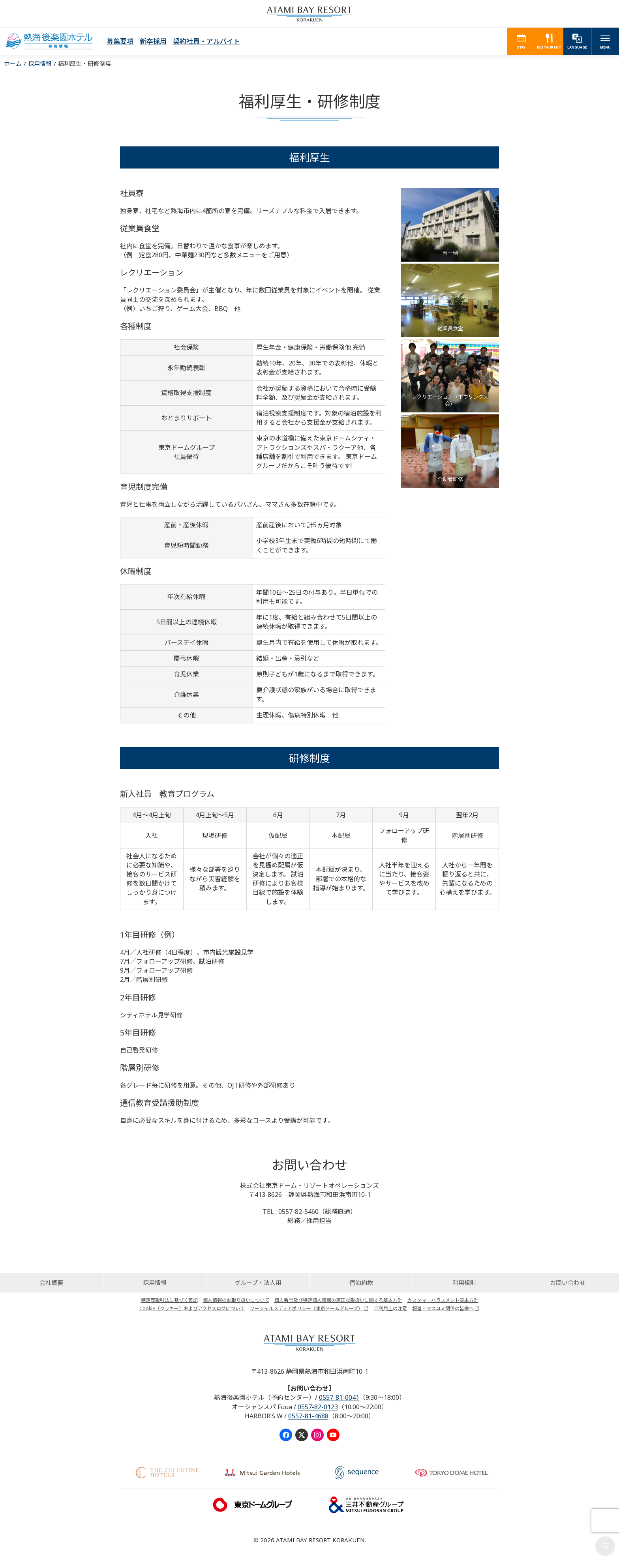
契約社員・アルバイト (206, 41)
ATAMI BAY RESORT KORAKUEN (309, 14)
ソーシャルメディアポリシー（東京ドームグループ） (306, 1308)
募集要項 (120, 41)
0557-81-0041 (339, 1397)
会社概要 (51, 1283)
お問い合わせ (567, 1283)
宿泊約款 (361, 1283)
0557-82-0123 (318, 1407)
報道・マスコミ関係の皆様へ (443, 1308)
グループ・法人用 (257, 1283)
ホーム (13, 63)
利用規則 (464, 1283)
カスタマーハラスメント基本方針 (442, 1300)
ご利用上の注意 (390, 1308)
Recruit (49, 41)
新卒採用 (153, 41)
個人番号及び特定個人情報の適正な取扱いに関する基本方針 (338, 1300)
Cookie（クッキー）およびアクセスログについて (192, 1308)
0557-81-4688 (308, 1416)
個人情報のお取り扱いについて (236, 1300)
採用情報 (40, 63)
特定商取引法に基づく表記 (169, 1300)
